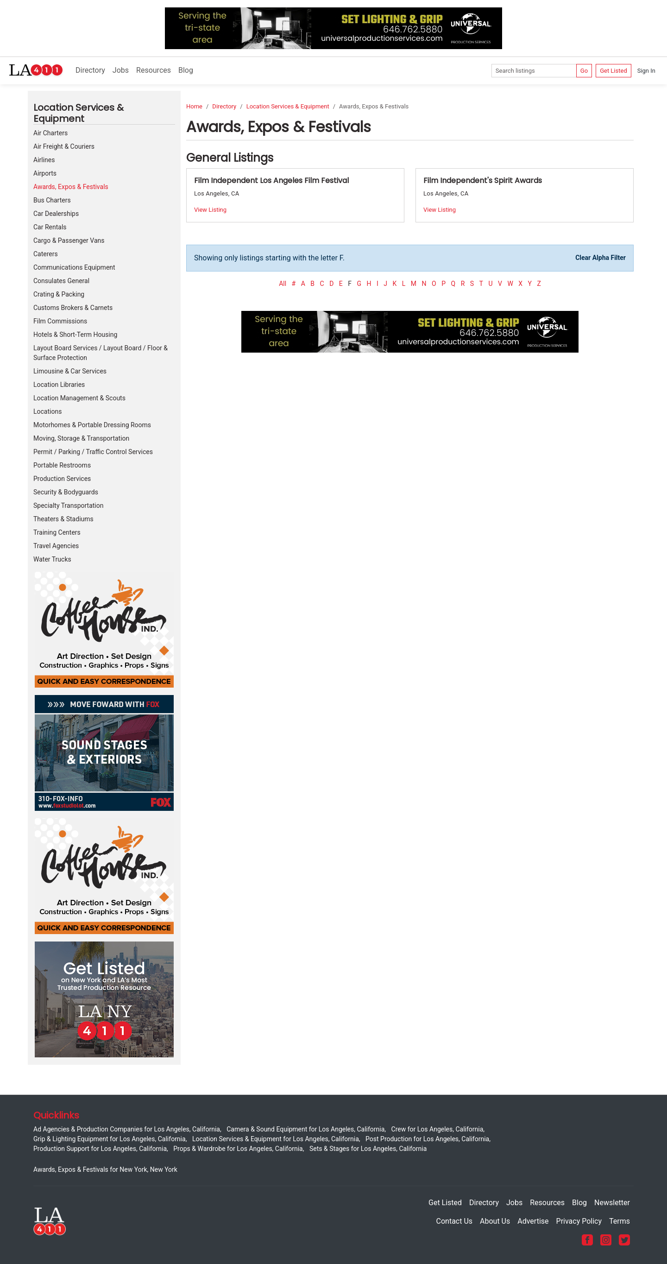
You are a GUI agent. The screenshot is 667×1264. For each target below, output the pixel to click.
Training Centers (57, 532)
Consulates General (61, 280)
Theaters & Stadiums (63, 519)
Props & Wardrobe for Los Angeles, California (237, 1148)
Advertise (532, 1221)
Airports (45, 173)
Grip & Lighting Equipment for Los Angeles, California (109, 1139)
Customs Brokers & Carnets (73, 307)
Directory (90, 70)
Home (194, 106)
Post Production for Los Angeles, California (427, 1139)
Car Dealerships (56, 213)
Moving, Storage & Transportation (81, 438)
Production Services (62, 478)
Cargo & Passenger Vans (69, 240)
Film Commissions (60, 321)
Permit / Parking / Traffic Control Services (93, 451)
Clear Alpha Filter (600, 257)
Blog (185, 70)
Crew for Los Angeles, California (437, 1129)
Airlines (44, 160)
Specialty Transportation (68, 505)
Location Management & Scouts (79, 398)
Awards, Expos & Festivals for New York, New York (105, 1169)
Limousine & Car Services (70, 371)
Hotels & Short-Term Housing (75, 334)
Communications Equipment (74, 267)
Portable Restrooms (62, 465)
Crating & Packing (58, 294)
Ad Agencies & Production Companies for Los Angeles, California (126, 1129)
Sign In (646, 70)
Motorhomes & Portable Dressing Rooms (92, 425)
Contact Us (454, 1221)
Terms (619, 1221)
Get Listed (613, 70)
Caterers (45, 254)
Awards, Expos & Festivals (70, 186)
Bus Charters (52, 200)
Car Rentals (50, 227)
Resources (153, 70)
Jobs (121, 70)
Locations (47, 411)
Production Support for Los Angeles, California (100, 1148)
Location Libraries (59, 384)
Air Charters (50, 133)
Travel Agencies (56, 546)
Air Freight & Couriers (63, 146)
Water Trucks (52, 559)
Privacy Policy (579, 1221)
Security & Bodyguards (65, 492)
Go (584, 70)
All (282, 283)
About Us (495, 1221)
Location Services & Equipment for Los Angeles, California (275, 1139)
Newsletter (612, 1202)
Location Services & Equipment (287, 106)
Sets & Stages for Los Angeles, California (368, 1148)
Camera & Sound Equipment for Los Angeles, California (305, 1129)
